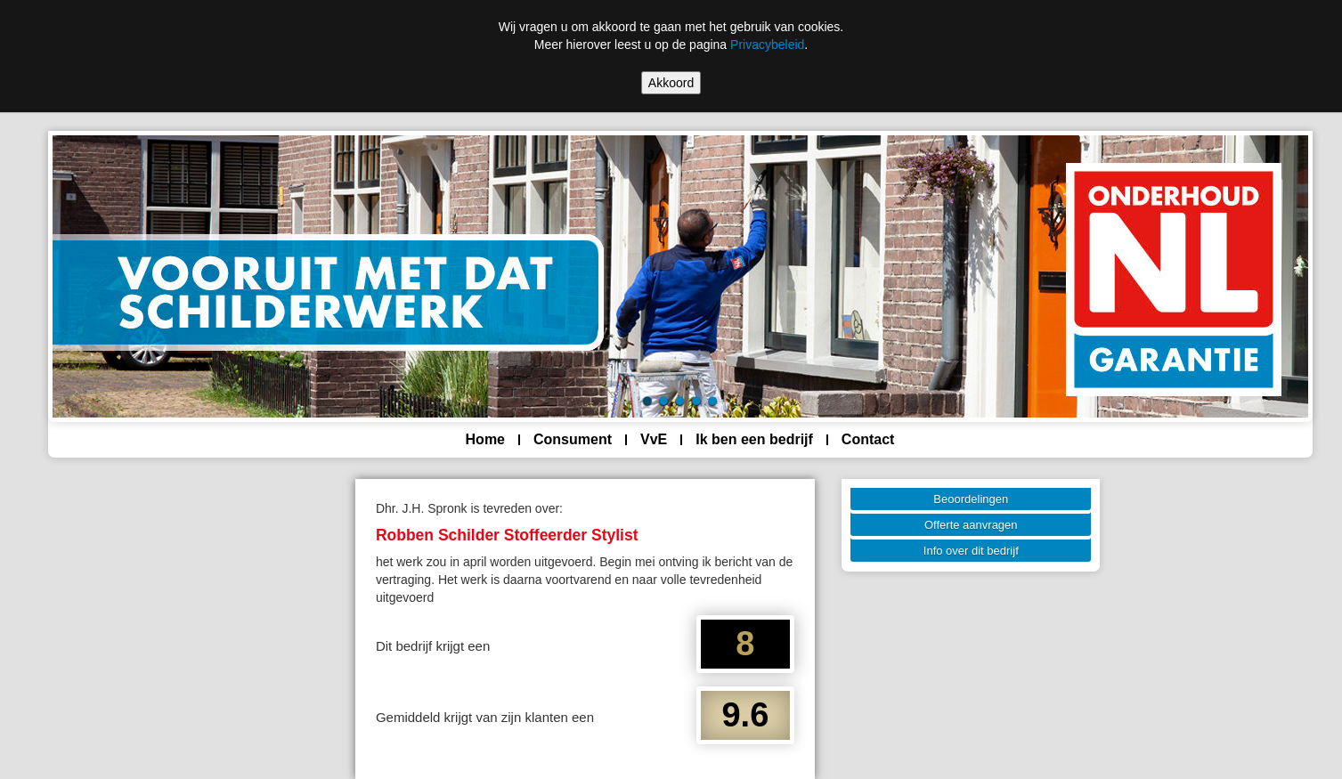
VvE (653, 439)
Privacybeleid (767, 44)
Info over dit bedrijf (971, 550)
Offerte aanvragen (971, 525)
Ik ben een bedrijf (754, 439)
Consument (572, 439)
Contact (868, 439)
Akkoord (671, 83)
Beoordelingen (970, 499)
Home (485, 439)
